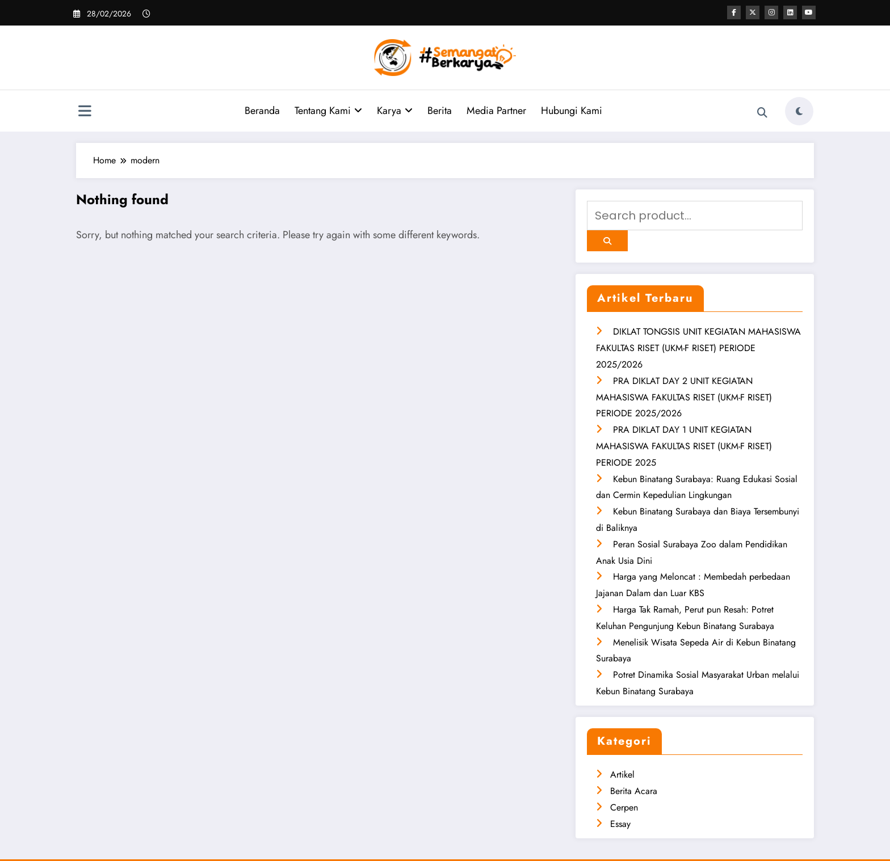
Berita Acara (633, 790)
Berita (439, 110)
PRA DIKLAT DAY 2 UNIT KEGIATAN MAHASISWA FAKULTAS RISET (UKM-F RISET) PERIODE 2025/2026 (684, 397)
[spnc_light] (799, 111)
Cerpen (624, 807)
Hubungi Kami (571, 110)
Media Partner (496, 110)
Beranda (262, 110)
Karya (395, 110)
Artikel (622, 774)
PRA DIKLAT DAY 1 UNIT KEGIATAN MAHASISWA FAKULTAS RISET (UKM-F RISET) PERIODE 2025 (684, 446)
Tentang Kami (328, 110)
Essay (620, 823)
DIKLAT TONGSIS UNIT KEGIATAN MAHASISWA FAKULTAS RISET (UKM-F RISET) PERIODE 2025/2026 (698, 348)
